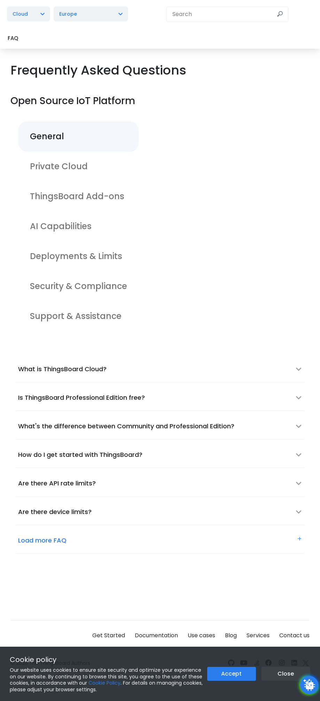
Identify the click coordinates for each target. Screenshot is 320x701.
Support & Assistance (76, 316)
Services (258, 635)
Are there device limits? (55, 511)
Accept (231, 674)
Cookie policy (33, 659)
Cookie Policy (104, 682)
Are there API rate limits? (57, 483)
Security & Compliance (78, 286)
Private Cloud (59, 166)
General (47, 136)
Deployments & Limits (76, 256)
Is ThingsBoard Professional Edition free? (81, 397)
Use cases (201, 635)
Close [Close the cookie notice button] (286, 674)
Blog (231, 635)
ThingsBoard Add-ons (77, 196)
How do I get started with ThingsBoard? (80, 454)
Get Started (108, 635)
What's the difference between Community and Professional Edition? (126, 426)
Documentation (156, 635)
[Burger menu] (305, 14)
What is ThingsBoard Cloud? (62, 369)
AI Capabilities (61, 226)
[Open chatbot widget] (309, 685)
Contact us (294, 635)
